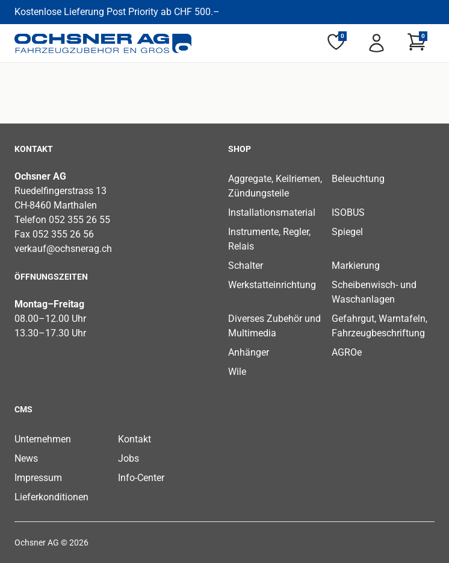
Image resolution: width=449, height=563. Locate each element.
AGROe (347, 352)
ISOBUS (348, 212)
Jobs (128, 458)
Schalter (245, 265)
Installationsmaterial (271, 212)
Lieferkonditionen (51, 497)
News (26, 458)
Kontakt (134, 439)
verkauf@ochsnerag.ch (63, 248)
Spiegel (347, 231)
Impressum (38, 477)
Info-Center (141, 477)
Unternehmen (42, 439)
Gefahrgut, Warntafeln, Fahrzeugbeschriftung (379, 326)
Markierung (356, 265)
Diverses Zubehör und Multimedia (274, 326)
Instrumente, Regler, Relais (269, 239)
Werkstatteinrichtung (272, 285)
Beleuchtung (358, 178)
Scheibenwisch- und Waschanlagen (374, 292)
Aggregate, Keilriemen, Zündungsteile (275, 186)
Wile (237, 371)
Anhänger (248, 352)
